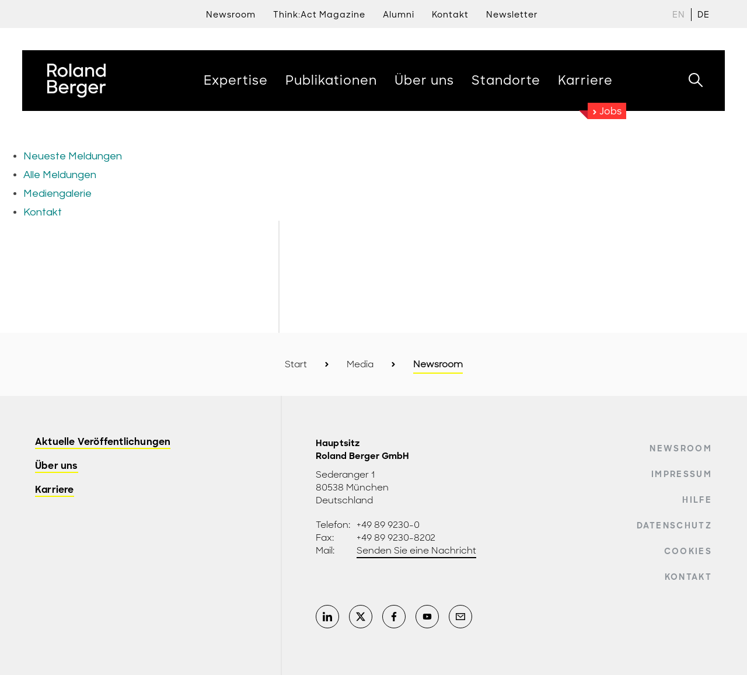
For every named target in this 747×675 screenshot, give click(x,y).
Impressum (681, 474)
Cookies (688, 551)
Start (296, 364)
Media (360, 364)
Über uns (56, 466)
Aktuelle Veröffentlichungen (102, 442)
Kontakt (688, 577)
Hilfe (697, 500)
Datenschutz (674, 525)
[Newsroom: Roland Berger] (373, 172)
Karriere (54, 490)
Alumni (398, 14)
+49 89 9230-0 (388, 525)
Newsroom (231, 14)
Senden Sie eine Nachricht (416, 550)
